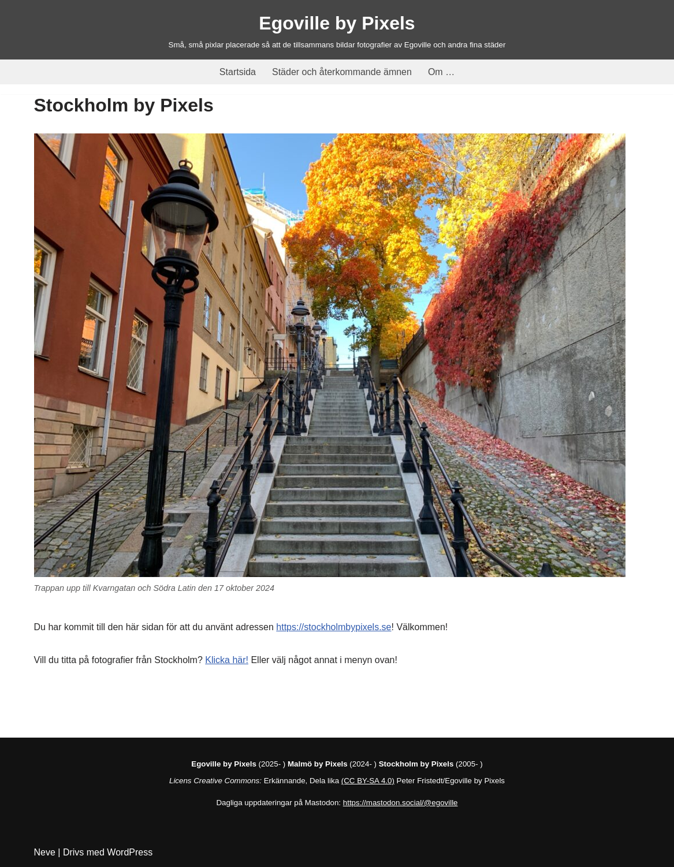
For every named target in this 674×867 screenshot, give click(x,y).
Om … (441, 72)
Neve (44, 852)
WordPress (129, 852)
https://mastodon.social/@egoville (400, 802)
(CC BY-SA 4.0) (367, 780)
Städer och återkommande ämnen (342, 72)
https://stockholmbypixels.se (333, 627)
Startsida (237, 72)
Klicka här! (226, 660)
